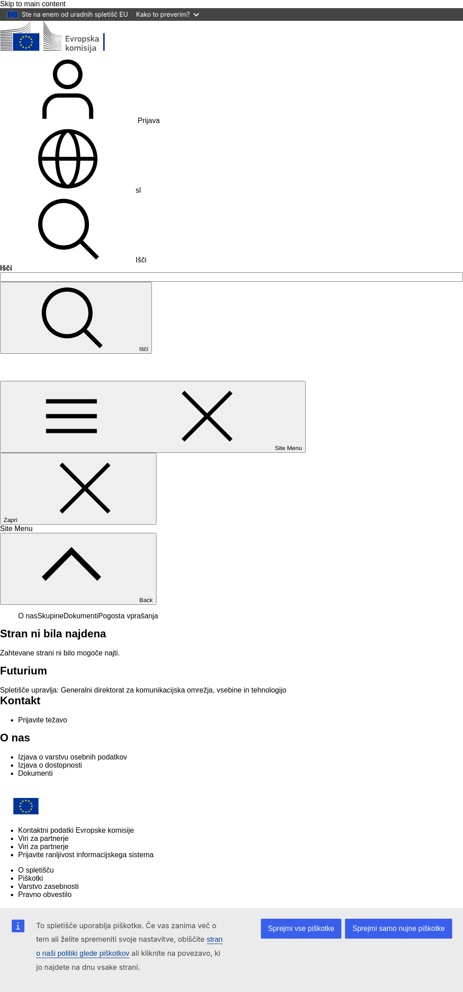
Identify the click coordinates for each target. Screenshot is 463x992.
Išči (73, 260)
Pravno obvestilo (44, 894)
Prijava (80, 120)
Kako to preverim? (167, 14)
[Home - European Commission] (65, 815)
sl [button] (70, 190)
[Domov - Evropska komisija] (66, 51)
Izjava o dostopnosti (50, 765)
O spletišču (36, 870)
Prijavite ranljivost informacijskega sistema (86, 855)
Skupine (51, 616)
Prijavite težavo (42, 720)
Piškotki (30, 878)
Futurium (21, 367)
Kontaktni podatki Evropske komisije (76, 830)
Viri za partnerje (43, 838)
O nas (28, 616)
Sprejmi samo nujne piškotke (398, 928)
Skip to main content (33, 4)
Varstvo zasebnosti (48, 886)
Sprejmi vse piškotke (301, 928)
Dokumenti (81, 616)
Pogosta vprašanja (128, 616)
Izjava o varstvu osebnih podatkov (72, 757)
